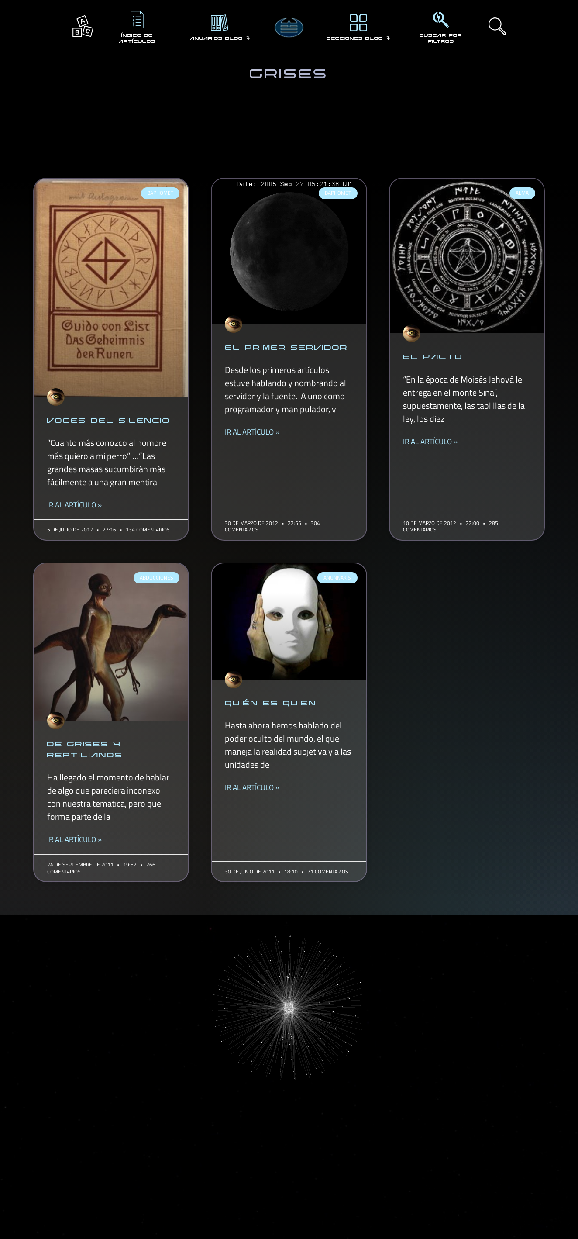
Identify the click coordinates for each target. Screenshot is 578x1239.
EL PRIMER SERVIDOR (286, 347)
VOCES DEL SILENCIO (108, 420)
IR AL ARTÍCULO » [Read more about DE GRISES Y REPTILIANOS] (74, 839)
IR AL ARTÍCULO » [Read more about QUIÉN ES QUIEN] (252, 787)
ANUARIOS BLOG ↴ (220, 38)
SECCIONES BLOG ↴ (358, 38)
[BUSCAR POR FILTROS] (441, 19)
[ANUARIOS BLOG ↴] (219, 22)
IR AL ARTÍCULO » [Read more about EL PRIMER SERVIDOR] (252, 432)
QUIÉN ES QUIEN (271, 702)
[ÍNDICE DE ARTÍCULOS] (137, 19)
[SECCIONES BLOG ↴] (358, 22)
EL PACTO (433, 356)
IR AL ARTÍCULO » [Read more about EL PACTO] (430, 441)
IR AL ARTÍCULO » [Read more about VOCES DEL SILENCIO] (74, 505)
